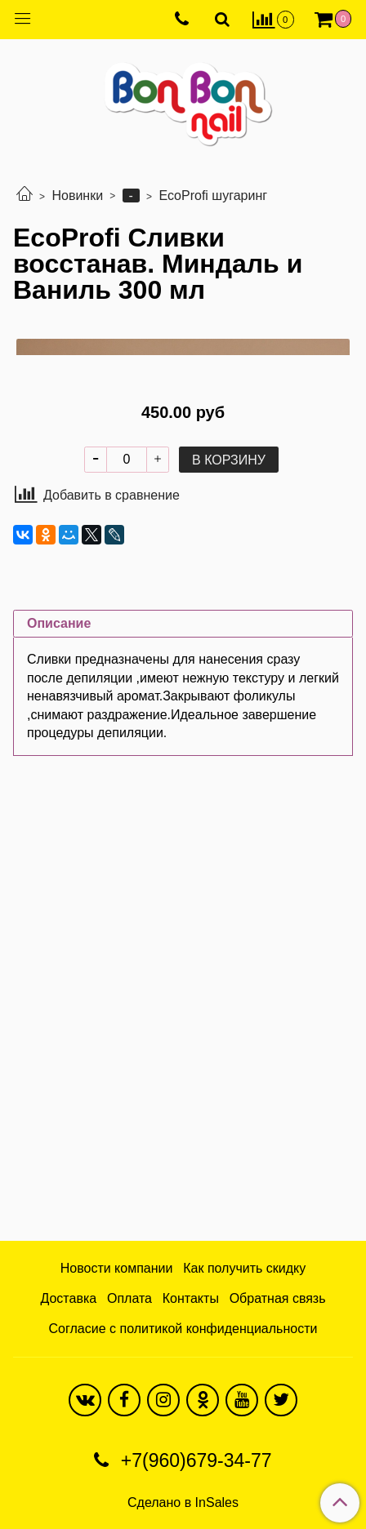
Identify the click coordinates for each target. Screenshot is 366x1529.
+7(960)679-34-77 (193, 1460)
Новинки (77, 195)
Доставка (68, 1298)
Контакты (191, 1298)
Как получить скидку (244, 1268)
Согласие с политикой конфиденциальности (183, 1329)
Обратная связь (278, 1298)
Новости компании (116, 1268)
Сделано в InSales (183, 1502)
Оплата (129, 1298)
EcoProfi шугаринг (212, 195)
